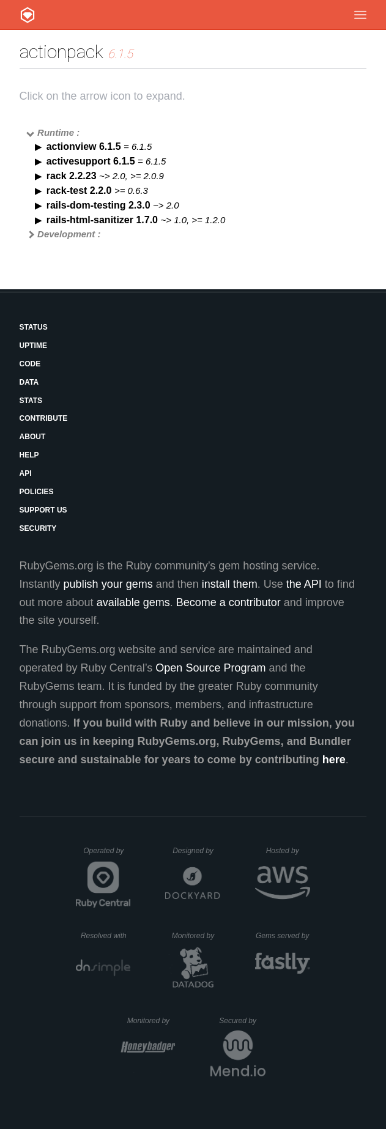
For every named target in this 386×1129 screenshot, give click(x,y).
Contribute (44, 418)
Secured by (242, 1020)
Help (29, 455)
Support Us (43, 510)
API (26, 473)
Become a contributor (228, 602)
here (334, 759)
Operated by (107, 855)
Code (30, 364)
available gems (133, 602)
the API (304, 584)
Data (29, 382)
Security (38, 528)
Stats (31, 400)
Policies (37, 491)
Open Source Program (210, 668)
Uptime (33, 345)
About (33, 436)
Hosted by (288, 850)
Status (34, 327)
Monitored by (196, 935)
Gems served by (283, 935)
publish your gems (108, 584)
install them (230, 584)
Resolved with (106, 935)
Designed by (196, 850)
